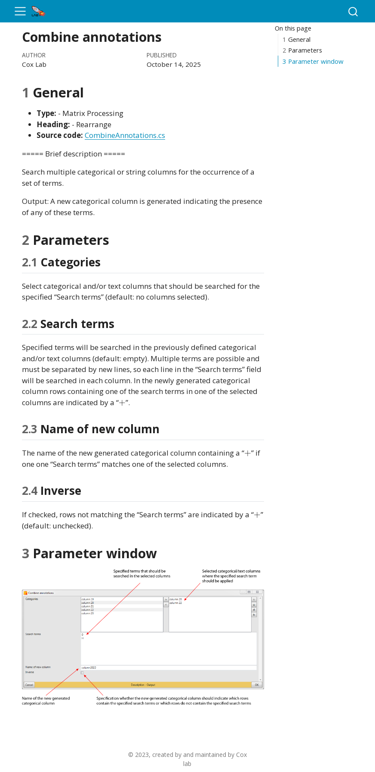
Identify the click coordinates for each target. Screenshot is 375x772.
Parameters (302, 50)
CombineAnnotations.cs (125, 135)
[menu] (20, 11)
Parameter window (313, 61)
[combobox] (353, 11)
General (296, 39)
